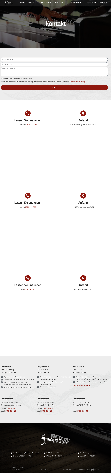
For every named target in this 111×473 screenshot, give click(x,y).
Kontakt (103, 3)
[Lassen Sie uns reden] (28, 113)
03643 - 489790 (30, 207)
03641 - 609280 (29, 289)
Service (32, 3)
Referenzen (91, 3)
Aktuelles (60, 3)
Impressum (44, 469)
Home (22, 3)
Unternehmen (76, 3)
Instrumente (46, 3)
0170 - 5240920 (10, 411)
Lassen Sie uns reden (27, 120)
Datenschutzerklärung (77, 82)
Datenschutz (67, 469)
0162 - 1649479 (82, 411)
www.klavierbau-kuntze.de (82, 386)
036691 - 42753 (31, 125)
